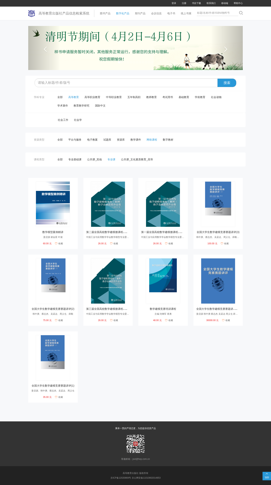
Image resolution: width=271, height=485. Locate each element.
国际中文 (100, 105)
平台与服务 (74, 139)
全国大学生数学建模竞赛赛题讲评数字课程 (221, 308)
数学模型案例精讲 (52, 232)
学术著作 (62, 105)
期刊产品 (140, 13)
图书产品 (105, 13)
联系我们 (211, 3)
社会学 (78, 119)
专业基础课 (74, 159)
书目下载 (196, 3)
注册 (184, 3)
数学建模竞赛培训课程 (163, 308)
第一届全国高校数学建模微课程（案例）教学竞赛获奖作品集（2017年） (183, 232)
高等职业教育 (92, 97)
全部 (60, 97)
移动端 (224, 3)
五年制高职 (134, 97)
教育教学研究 (81, 105)
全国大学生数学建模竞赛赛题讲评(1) (53, 385)
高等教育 (73, 97)
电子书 (171, 13)
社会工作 (63, 119)
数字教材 (168, 139)
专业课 (111, 159)
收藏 (59, 243)
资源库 (121, 139)
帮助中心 (238, 3)
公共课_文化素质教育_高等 (137, 159)
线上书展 (186, 13)
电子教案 (92, 139)
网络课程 (152, 139)
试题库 (107, 139)
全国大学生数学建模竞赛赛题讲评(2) (53, 308)
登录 (174, 3)
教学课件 (135, 139)
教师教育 (151, 97)
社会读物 (216, 97)
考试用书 (167, 97)
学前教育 (200, 97)
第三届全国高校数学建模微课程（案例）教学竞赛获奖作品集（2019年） (128, 308)
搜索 (227, 83)
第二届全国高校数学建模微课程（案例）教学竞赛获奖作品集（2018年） (128, 232)
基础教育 (184, 97)
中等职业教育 (114, 97)
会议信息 (156, 13)
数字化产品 (122, 13)
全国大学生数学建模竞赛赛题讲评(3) (218, 232)
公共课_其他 (94, 159)
